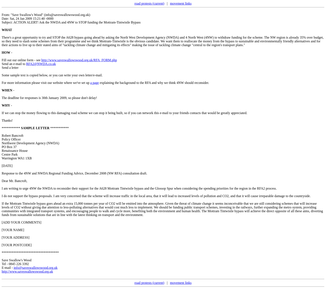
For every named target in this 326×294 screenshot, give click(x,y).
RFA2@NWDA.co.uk (41, 64)
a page (94, 83)
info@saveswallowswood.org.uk (36, 267)
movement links (181, 3)
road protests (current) (149, 3)
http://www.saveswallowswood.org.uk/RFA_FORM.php (79, 60)
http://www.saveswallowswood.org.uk (27, 271)
